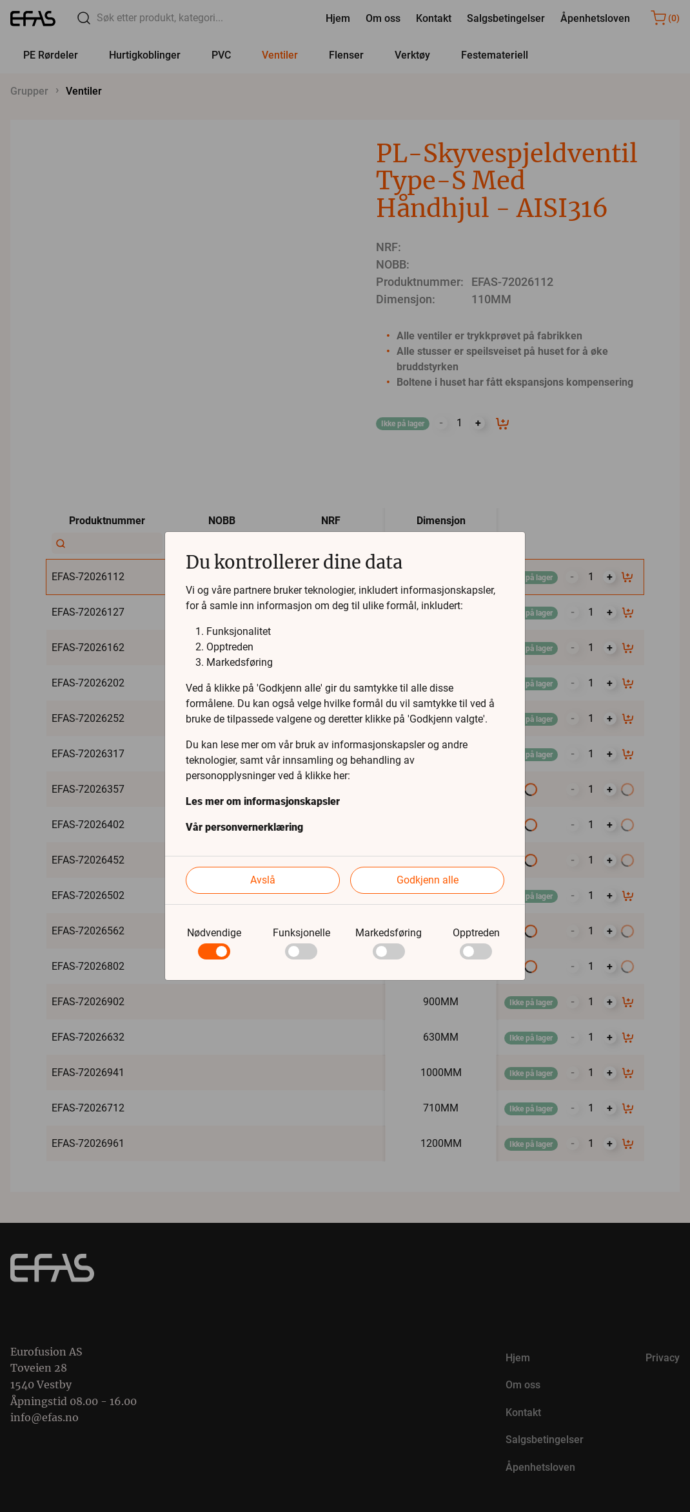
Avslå (262, 880)
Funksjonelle (301, 933)
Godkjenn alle (427, 880)
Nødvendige (214, 933)
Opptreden (476, 933)
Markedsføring (388, 933)
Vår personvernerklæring (244, 827)
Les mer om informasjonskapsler (263, 801)
